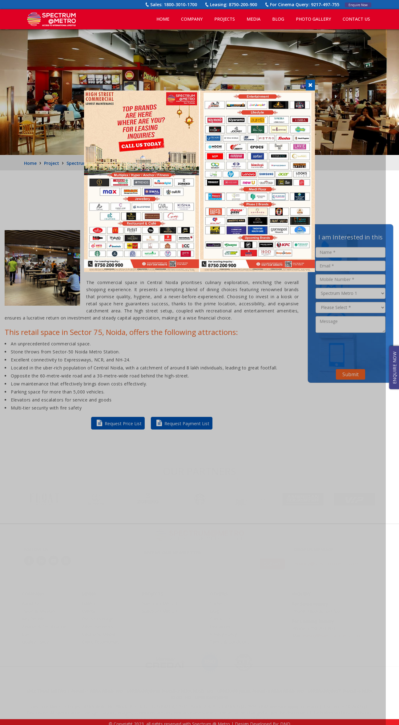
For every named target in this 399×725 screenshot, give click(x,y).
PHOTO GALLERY (313, 19)
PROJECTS (224, 19)
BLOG (278, 19)
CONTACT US (356, 19)
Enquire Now (355, 4)
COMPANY (192, 19)
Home (162, 19)
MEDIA (253, 19)
